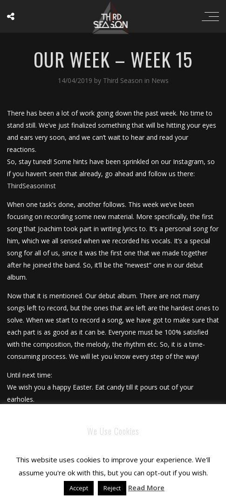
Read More (146, 487)
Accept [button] (78, 488)
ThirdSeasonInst (31, 185)
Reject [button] (112, 488)
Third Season (123, 80)
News (160, 80)
